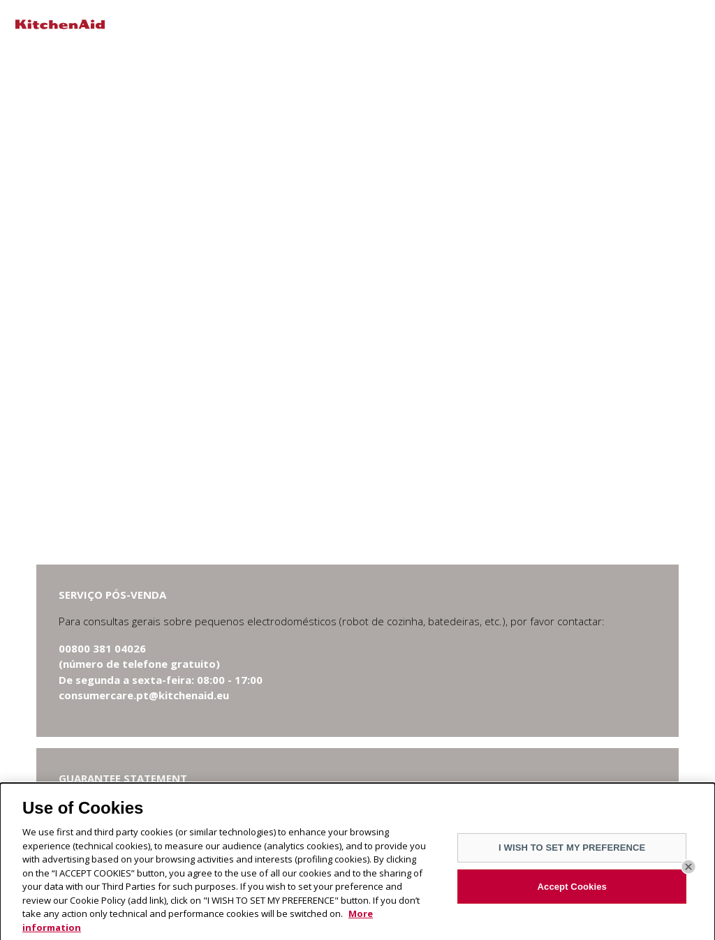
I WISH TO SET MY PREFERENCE (572, 851)
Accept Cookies (572, 891)
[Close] (688, 871)
